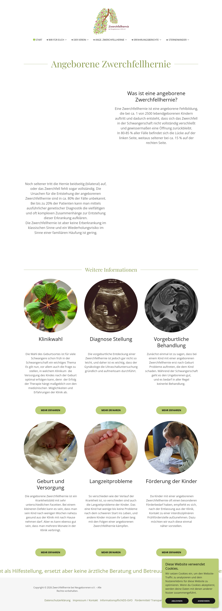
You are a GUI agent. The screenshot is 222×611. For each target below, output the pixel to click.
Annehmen (204, 601)
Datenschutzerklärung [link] (57, 600)
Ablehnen (177, 601)
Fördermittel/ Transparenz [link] (150, 600)
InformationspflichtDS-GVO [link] (116, 600)
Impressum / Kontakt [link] (85, 600)
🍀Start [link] (37, 39)
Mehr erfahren (50, 410)
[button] (57, 39)
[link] (111, 21)
